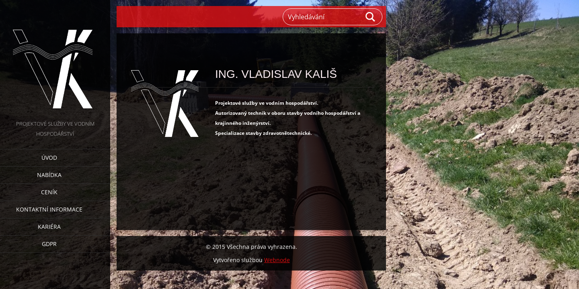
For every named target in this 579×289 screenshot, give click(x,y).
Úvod (49, 157)
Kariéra (49, 226)
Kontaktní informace (49, 209)
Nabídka (49, 175)
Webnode (277, 260)
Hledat (370, 17)
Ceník (49, 192)
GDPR (49, 244)
